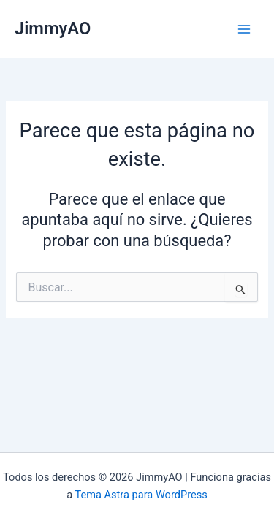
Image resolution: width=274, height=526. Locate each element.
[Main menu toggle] (244, 29)
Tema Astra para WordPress (141, 494)
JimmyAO (53, 28)
